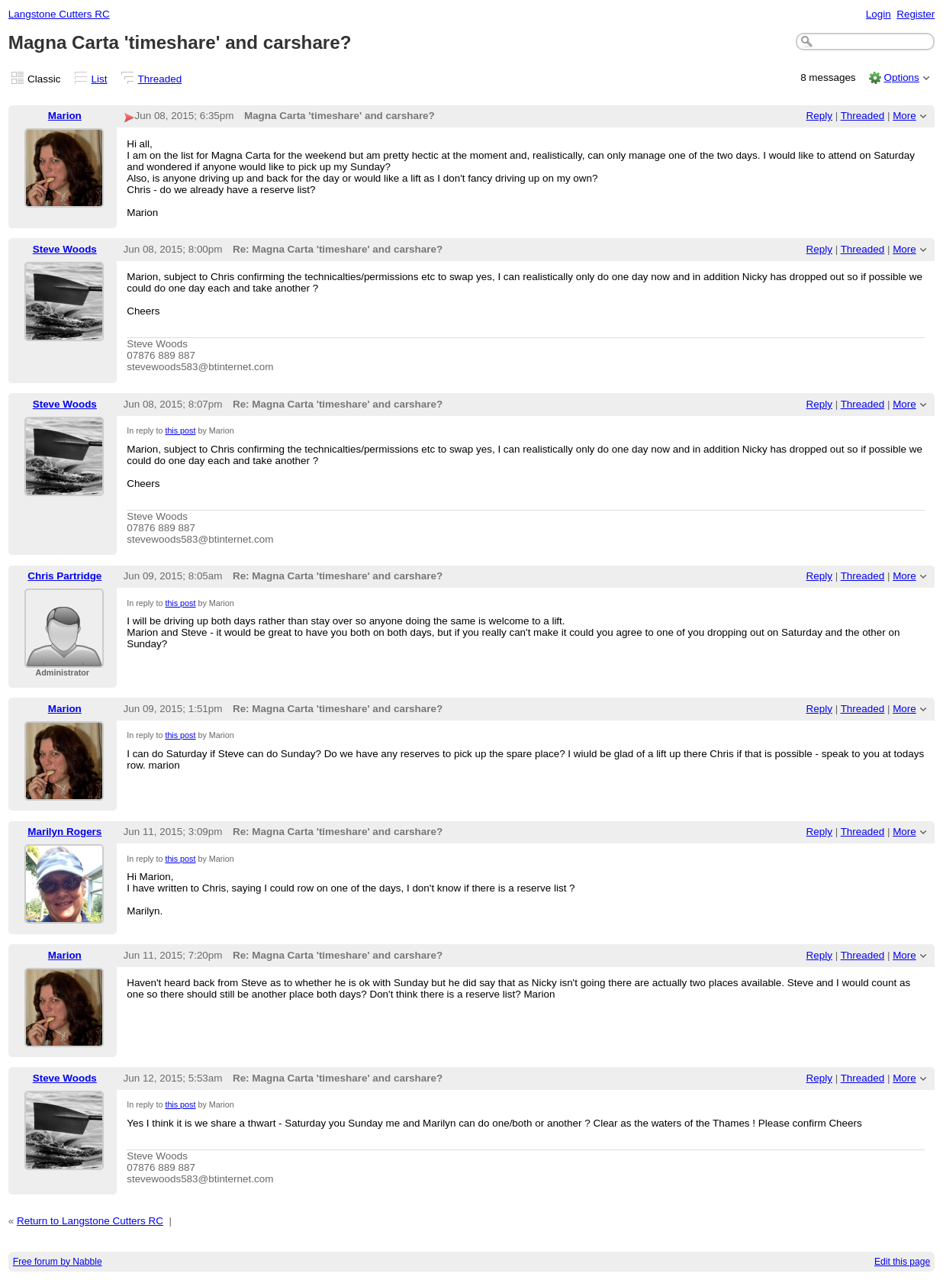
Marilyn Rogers (64, 831)
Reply (819, 115)
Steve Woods (65, 249)
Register (915, 14)
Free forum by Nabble (57, 1261)
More (904, 115)
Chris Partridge (64, 576)
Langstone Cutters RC (59, 14)
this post (180, 430)
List (100, 79)
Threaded (160, 79)
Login (878, 14)
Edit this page (902, 1261)
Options (901, 77)
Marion (65, 115)
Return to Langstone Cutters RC (90, 1221)
